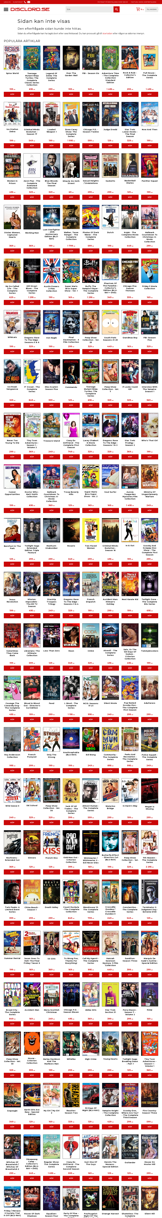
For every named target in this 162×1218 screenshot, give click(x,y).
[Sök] (117, 9)
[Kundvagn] (146, 9)
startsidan (108, 33)
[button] (6, 9)
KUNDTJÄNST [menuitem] (18, 2)
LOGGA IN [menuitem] (7, 2)
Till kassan (151, 9)
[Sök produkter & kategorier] (90, 9)
